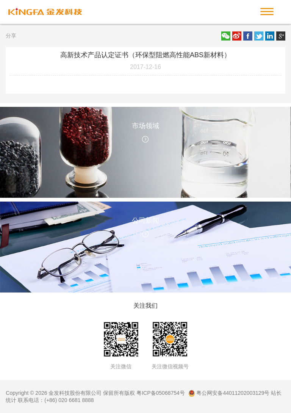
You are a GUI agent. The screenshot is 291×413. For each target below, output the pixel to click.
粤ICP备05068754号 (160, 393)
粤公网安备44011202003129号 (229, 393)
